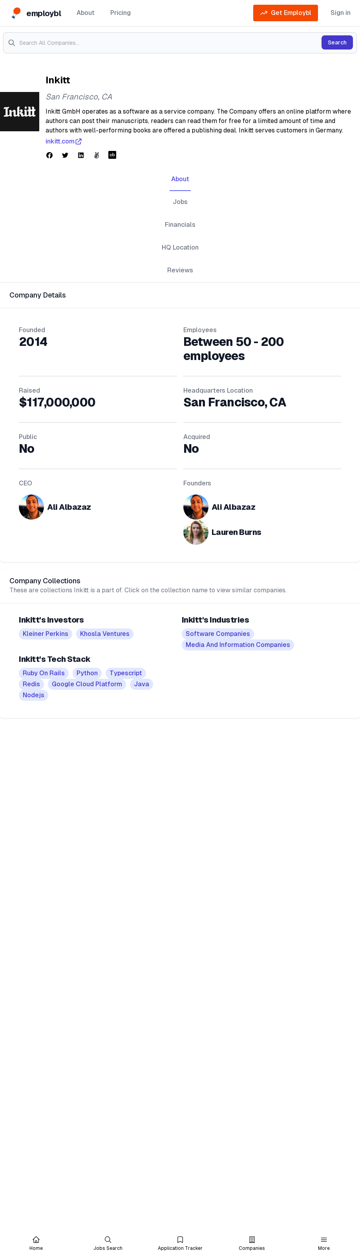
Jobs (180, 202)
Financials (180, 224)
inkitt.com (64, 141)
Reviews (180, 270)
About (86, 13)
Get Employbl (285, 13)
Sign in (341, 13)
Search (337, 42)
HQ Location (180, 247)
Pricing (120, 13)
